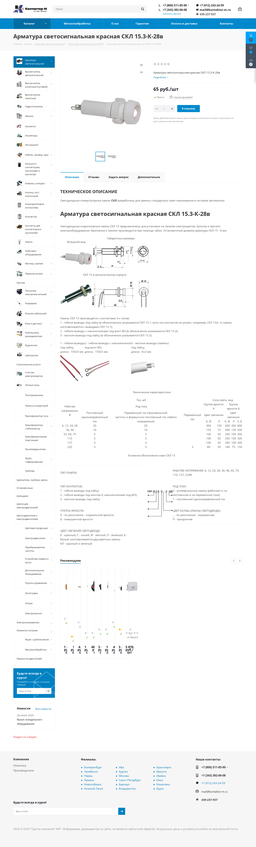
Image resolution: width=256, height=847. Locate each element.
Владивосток (127, 788)
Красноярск (163, 766)
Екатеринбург (93, 766)
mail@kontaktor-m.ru (215, 10)
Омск (159, 779)
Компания (21, 759)
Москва (124, 775)
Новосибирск (93, 784)
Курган (123, 771)
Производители (23, 770)
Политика (19, 765)
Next (240, 561)
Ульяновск (163, 784)
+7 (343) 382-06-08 (175, 10)
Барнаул (124, 784)
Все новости (43, 708)
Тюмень (89, 779)
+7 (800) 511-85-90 (175, 5)
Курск (160, 788)
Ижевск (161, 775)
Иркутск (161, 771)
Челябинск (91, 771)
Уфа (121, 766)
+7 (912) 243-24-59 (212, 5)
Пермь (88, 775)
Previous (234, 561)
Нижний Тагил (93, 788)
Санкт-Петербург (130, 779)
